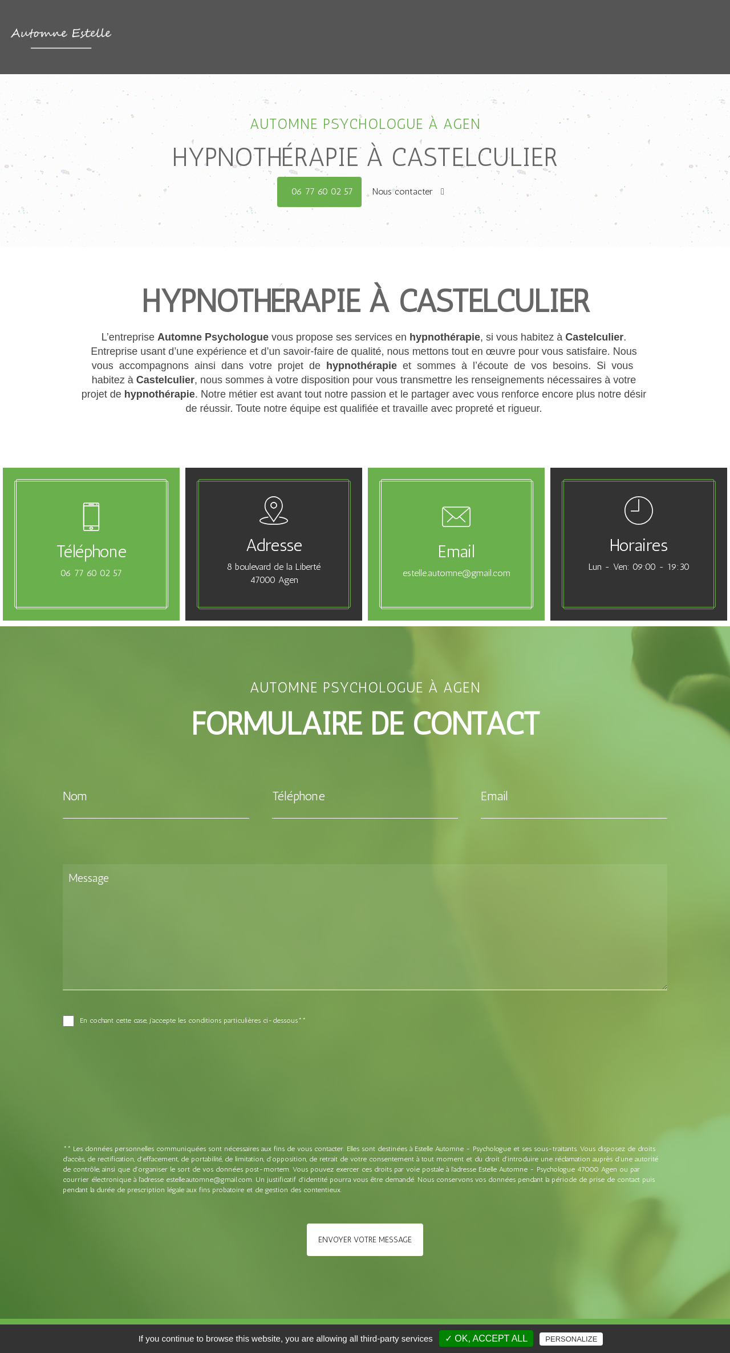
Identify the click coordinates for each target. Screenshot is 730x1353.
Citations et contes (633, 29)
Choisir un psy (395, 40)
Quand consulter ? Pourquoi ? (271, 29)
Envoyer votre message (365, 1240)
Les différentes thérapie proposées (498, 29)
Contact (455, 40)
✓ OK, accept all (486, 1338)
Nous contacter (408, 191)
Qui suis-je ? (378, 29)
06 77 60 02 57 (322, 191)
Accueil (176, 29)
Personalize (571, 1339)
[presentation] (183, 1110)
